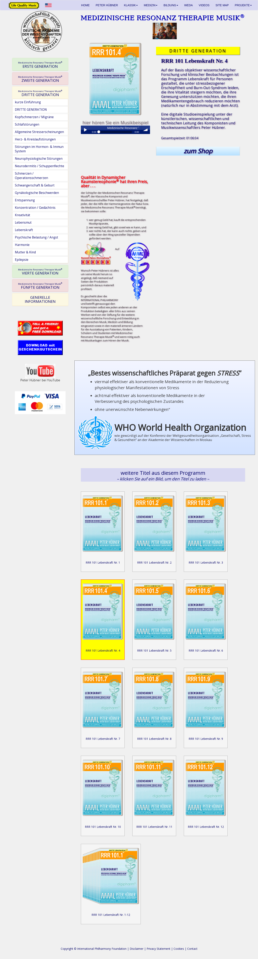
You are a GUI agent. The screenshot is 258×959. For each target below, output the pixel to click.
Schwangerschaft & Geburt (34, 185)
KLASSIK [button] (131, 5)
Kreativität (22, 215)
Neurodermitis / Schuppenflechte (39, 166)
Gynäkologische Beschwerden (37, 193)
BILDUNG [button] (170, 5)
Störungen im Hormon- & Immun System (39, 149)
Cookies (179, 949)
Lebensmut (23, 222)
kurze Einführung (28, 102)
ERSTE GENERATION (40, 65)
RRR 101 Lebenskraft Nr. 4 (103, 650)
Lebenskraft (24, 230)
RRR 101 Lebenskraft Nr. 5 (154, 650)
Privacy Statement (158, 949)
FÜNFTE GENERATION (40, 286)
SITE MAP (222, 5)
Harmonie (22, 245)
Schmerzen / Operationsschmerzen (31, 175)
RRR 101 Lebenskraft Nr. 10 (103, 827)
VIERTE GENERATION (40, 271)
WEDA (188, 5)
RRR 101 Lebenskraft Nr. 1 (103, 562)
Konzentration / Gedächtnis (35, 208)
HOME (85, 5)
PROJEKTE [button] (243, 5)
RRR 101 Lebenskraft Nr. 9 (206, 739)
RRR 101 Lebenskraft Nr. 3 (206, 562)
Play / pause (85, 130)
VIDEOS (204, 5)
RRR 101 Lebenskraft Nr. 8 (154, 739)
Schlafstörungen (27, 124)
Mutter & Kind (25, 252)
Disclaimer (136, 949)
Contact (192, 949)
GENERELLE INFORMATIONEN (40, 299)
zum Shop (198, 151)
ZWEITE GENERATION (40, 79)
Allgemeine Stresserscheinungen (39, 132)
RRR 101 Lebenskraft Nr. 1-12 (110, 915)
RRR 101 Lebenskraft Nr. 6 (206, 650)
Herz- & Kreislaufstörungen (35, 139)
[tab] (40, 64)
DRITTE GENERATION (40, 93)
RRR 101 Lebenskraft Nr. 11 (154, 827)
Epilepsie (21, 260)
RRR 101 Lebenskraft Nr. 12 (206, 827)
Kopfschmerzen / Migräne (34, 117)
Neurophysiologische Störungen (39, 159)
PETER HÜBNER (107, 5)
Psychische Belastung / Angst (36, 237)
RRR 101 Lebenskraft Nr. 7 (103, 739)
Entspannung (25, 200)
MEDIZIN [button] (150, 5)
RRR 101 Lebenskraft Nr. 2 (154, 562)
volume (146, 130)
